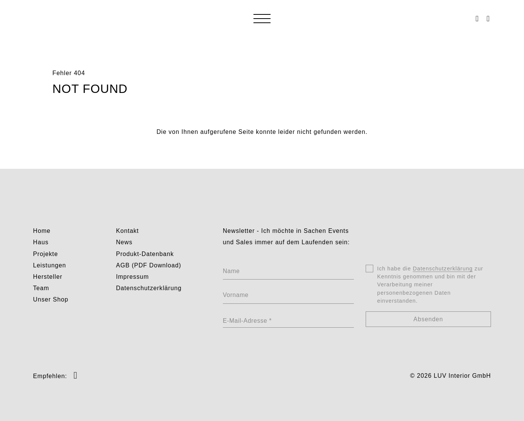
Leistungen (49, 265)
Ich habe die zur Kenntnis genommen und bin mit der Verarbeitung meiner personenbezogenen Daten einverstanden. (430, 285)
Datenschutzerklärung (149, 288)
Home (42, 231)
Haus (41, 242)
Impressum (132, 276)
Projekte (45, 254)
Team (41, 288)
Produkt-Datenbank (145, 254)
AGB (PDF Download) (148, 265)
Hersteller (47, 276)
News (124, 242)
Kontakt (127, 231)
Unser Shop (50, 299)
